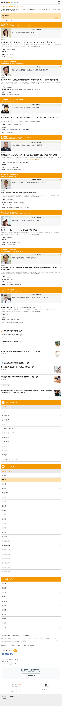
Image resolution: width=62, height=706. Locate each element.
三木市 (4, 506)
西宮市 (4, 610)
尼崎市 (4, 605)
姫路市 (4, 475)
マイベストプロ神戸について (10, 659)
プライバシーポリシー (9, 664)
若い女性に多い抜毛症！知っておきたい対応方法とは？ (17, 367)
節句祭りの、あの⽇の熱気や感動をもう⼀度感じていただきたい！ (21, 351)
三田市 (4, 627)
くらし (4, 411)
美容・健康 (5, 437)
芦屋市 (4, 614)
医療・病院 (5, 441)
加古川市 (5, 493)
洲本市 (4, 484)
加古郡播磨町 (6, 545)
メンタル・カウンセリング (10, 459)
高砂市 (4, 510)
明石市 (4, 592)
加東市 (4, 532)
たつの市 (5, 536)
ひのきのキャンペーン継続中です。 (11, 341)
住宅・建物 (5, 415)
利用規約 (5, 661)
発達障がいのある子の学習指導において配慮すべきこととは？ (19, 377)
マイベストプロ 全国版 (8, 696)
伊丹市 (4, 618)
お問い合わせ (6, 698)
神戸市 (4, 583)
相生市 (4, 488)
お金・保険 (5, 420)
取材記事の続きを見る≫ (36, 46)
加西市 (4, 519)
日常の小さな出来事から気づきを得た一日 (13, 335)
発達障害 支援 (5, 385)
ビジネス (5, 455)
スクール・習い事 (7, 428)
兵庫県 (4, 471)
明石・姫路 (10, 471)
